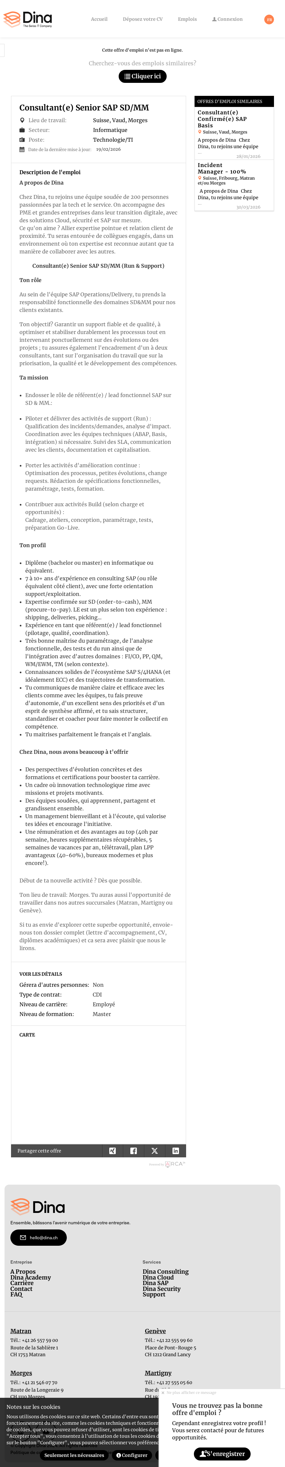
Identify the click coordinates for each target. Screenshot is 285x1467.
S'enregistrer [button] (221, 1454)
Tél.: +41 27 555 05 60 (168, 1382)
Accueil (99, 19)
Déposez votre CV (143, 19)
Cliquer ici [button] (143, 76)
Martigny (158, 1373)
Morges (21, 1373)
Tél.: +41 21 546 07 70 (33, 1382)
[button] (175, 1150)
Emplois (187, 19)
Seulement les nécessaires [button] (74, 1455)
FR (269, 20)
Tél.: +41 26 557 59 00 (34, 1340)
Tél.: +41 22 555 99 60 (169, 1340)
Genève (155, 1331)
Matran (20, 1331)
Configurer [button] (132, 1455)
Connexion (227, 19)
